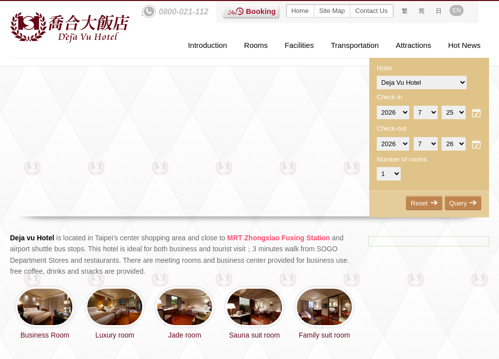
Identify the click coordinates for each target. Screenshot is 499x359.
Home (300, 10)
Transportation (355, 45)
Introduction (207, 45)
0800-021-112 (184, 11)
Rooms (256, 45)
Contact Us (371, 10)
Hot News (464, 45)
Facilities (299, 45)
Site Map (332, 10)
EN (457, 10)
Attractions (413, 45)
